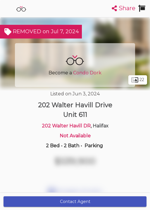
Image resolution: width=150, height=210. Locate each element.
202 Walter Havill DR (66, 126)
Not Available (75, 136)
